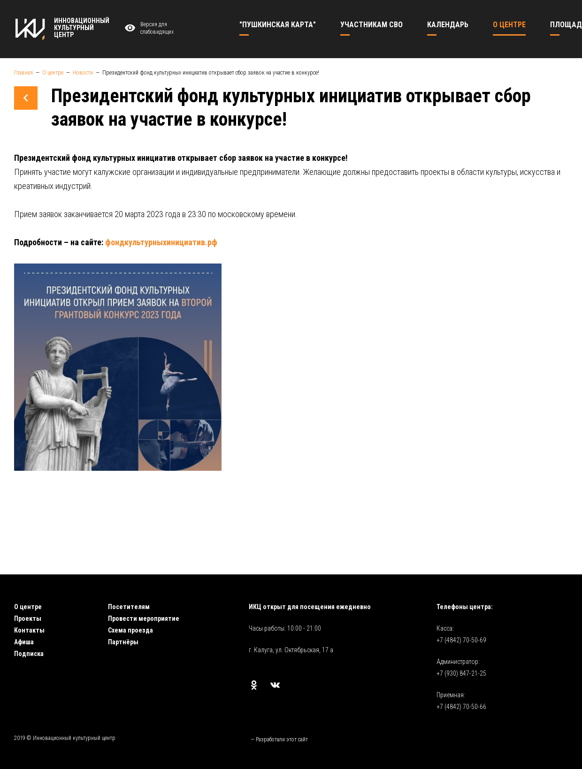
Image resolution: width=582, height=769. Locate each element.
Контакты (29, 630)
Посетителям (129, 607)
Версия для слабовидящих (148, 28)
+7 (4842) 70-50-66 (461, 706)
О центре (28, 607)
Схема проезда (130, 630)
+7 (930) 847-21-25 (461, 673)
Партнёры (123, 642)
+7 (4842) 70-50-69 (461, 640)
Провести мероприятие (143, 618)
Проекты (27, 618)
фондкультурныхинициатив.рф (161, 242)
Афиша (24, 642)
